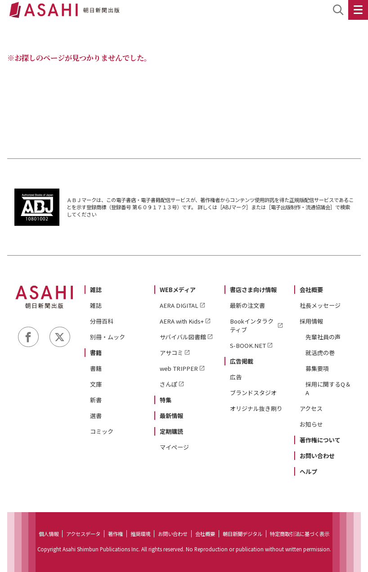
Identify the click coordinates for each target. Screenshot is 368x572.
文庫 (96, 384)
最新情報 (171, 415)
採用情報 (311, 321)
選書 (96, 415)
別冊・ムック (107, 337)
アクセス (311, 408)
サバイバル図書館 (183, 337)
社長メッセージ (320, 305)
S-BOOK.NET (248, 345)
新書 (96, 400)
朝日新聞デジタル (242, 533)
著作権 (115, 533)
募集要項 (317, 368)
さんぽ (168, 384)
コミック (101, 431)
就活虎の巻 (320, 352)
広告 (236, 377)
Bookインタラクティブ (252, 325)
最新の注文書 (247, 305)
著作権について (320, 440)
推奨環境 (140, 533)
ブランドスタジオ (253, 392)
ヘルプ (308, 471)
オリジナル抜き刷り (256, 408)
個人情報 (48, 533)
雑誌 (96, 289)
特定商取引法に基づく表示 (299, 533)
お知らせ (311, 424)
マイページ (174, 447)
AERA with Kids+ (182, 321)
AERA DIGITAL (179, 305)
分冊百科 (101, 321)
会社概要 (311, 289)
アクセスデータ (83, 533)
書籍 (96, 352)
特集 (165, 400)
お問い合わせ (317, 455)
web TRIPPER (179, 368)
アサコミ (171, 352)
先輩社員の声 (323, 337)
